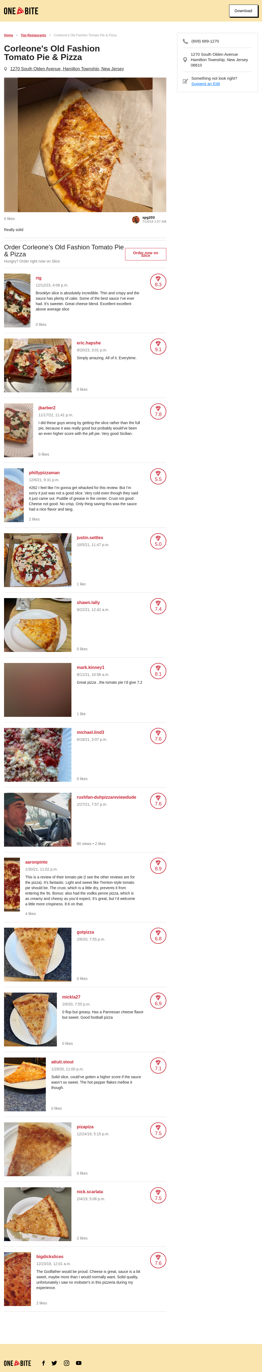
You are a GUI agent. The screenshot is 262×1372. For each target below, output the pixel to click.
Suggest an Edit (205, 83)
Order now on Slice (145, 254)
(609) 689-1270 (205, 41)
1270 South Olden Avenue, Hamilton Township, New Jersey (67, 69)
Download (243, 11)
